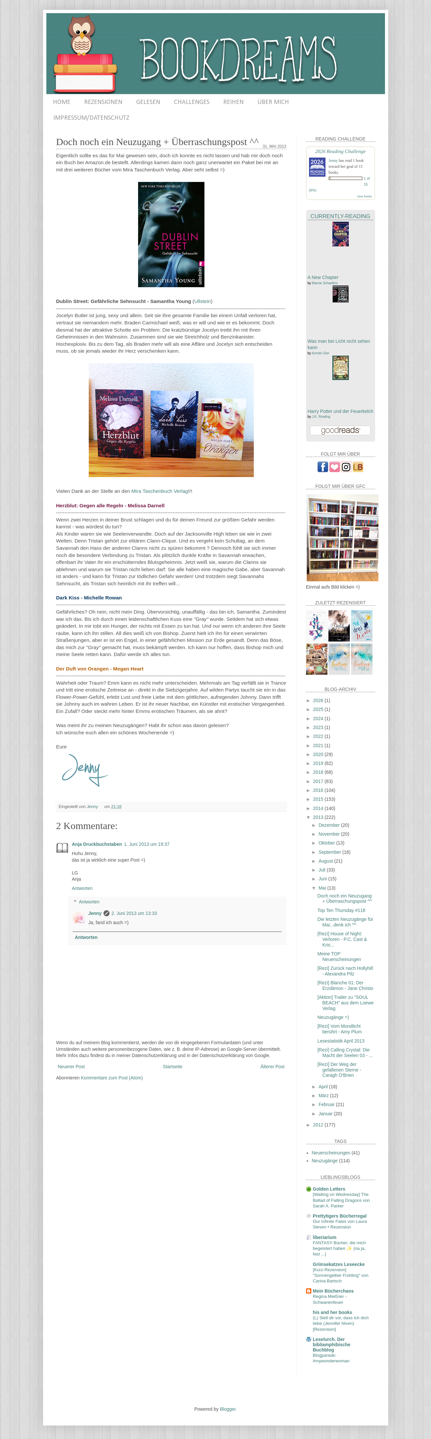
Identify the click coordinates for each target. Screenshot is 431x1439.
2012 (318, 1124)
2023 (318, 727)
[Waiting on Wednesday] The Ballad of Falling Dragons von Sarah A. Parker (341, 1200)
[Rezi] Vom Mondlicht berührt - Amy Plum (339, 1028)
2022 (318, 736)
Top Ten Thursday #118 (341, 910)
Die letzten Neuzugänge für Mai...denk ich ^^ (345, 922)
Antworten (82, 888)
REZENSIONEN (103, 102)
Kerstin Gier (320, 353)
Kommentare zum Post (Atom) (112, 1077)
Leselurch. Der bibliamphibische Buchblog (331, 1344)
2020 (318, 754)
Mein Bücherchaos (333, 1291)
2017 (318, 781)
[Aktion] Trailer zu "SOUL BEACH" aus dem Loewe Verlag (345, 1003)
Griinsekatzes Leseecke (339, 1264)
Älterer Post (272, 1066)
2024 (318, 718)
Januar (326, 1113)
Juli (323, 869)
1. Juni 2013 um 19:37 (147, 844)
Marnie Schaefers (325, 283)
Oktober (327, 843)
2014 (318, 808)
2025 (318, 709)
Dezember (330, 825)
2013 (318, 817)
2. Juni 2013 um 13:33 (134, 913)
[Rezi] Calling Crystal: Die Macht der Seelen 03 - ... (344, 1052)
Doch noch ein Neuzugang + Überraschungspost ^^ (344, 898)
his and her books (332, 1312)
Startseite (172, 1066)
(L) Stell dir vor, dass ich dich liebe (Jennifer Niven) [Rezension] (341, 1323)
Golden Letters (329, 1189)
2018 (318, 772)
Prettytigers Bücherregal (340, 1216)
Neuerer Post (71, 1066)
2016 (318, 790)
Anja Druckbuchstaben (97, 844)
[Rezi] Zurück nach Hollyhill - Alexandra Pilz (345, 971)
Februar (327, 1104)
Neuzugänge (325, 1160)
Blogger (227, 1409)
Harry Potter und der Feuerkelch (340, 411)
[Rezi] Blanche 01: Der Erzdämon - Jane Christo (345, 985)
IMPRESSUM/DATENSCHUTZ (91, 118)
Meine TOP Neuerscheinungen (339, 956)
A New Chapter (323, 277)
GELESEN (148, 102)
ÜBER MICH (273, 102)
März (324, 1095)
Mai (323, 888)
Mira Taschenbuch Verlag (160, 491)
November (330, 834)
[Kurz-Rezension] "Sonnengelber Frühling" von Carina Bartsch (341, 1275)
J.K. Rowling (321, 416)
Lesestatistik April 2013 (340, 1041)
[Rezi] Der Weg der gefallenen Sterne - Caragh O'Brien (339, 1070)
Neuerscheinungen (331, 1152)
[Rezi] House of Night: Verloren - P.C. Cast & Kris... (342, 939)
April (324, 1086)
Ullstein (202, 301)
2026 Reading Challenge (340, 151)
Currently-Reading (341, 216)
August (326, 861)
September (330, 852)
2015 (318, 799)
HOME (61, 102)
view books (364, 196)
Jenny (95, 913)
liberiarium (325, 1237)
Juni (323, 878)
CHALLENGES (191, 102)
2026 (318, 700)
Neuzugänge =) (333, 1017)
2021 (318, 745)
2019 (318, 763)
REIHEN (233, 102)
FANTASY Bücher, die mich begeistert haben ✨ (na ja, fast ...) (339, 1248)
